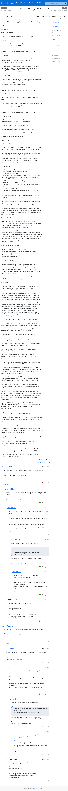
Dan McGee (11, 508)
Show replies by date (44, 462)
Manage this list (20, 3)
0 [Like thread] (40, 459)
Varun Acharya (7, 466)
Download (56, 26)
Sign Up (39, 3)
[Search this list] (54, 3)
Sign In (31, 3)
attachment (6, 484)
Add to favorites (57, 35)
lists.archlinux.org (7, 3)
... (5, 473)
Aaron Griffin (9, 489)
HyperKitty (34, 788)
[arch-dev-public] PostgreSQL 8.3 (6, 11)
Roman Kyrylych (16, 539)
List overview (56, 22)
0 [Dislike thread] (44, 459)
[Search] (65, 3)
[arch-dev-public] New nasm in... (59, 11)
